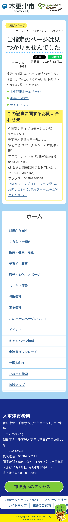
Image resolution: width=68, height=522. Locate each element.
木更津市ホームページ (25, 91)
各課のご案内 (41, 505)
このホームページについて (20, 500)
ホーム (20, 31)
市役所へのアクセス (32, 486)
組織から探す (19, 98)
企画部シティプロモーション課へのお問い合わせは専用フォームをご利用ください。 (33, 189)
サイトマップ (19, 105)
